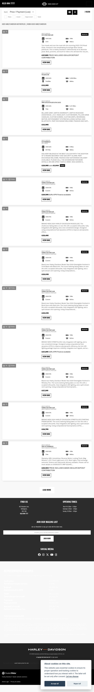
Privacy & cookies (15, 688)
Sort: (6, 12)
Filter (87, 12)
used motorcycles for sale (21, 670)
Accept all (55, 684)
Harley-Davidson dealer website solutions (14, 684)
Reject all (77, 684)
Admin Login (5, 688)
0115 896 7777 (8, 3)
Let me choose (72, 676)
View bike (47, 63)
